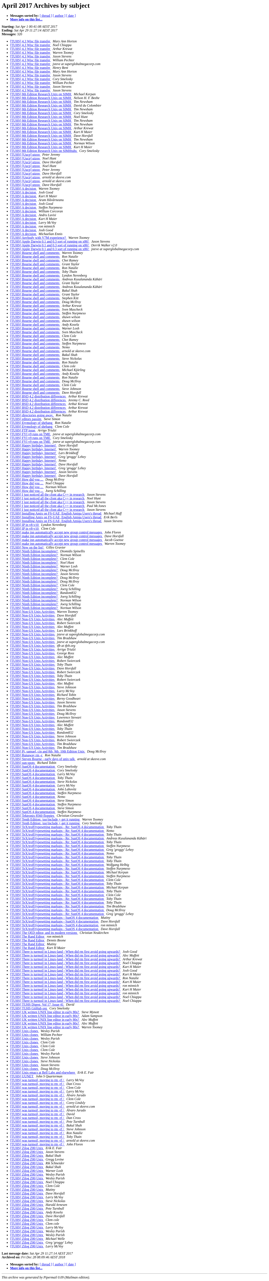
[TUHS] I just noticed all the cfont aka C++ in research (47, 494)
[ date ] (71, 15)
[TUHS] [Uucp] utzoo (25, 154)
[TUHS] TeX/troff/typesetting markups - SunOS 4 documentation (54, 917)
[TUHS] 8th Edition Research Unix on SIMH (41, 94)
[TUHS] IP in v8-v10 (25, 525)
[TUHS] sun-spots (23, 763)
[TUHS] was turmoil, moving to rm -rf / (37, 1080)
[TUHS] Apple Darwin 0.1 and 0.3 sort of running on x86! (50, 241)
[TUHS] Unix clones (24, 1031)
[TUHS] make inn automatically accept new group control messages (56, 532)
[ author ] (59, 15)
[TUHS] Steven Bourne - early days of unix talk (42, 759)
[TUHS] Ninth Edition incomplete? (34, 551)
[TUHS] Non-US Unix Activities (32, 611)
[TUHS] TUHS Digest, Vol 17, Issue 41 (37, 1004)
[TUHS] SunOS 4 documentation (33, 766)
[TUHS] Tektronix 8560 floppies (32, 815)
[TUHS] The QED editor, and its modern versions (44, 933)
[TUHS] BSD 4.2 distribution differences (38, 396)
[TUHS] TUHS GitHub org (29, 1008)
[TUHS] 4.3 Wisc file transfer (30, 41)
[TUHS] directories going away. (32, 415)
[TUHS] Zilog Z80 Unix (27, 1148)
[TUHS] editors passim (26, 419)
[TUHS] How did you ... (27, 479)
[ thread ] (46, 15)
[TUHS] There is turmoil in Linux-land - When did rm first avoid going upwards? (65, 951)
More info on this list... (26, 19)
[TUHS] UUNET (22, 1076)
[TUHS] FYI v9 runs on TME (30, 434)
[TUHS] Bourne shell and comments (35, 253)
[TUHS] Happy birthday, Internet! (33, 445)
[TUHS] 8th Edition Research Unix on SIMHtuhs (44, 151)
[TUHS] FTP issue (23, 430)
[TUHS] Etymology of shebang (31, 423)
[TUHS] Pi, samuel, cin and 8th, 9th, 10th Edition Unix (47, 751)
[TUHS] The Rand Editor (27, 936)
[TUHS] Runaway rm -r (26, 755)
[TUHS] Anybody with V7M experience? (38, 237)
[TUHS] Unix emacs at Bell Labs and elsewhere (43, 1072)
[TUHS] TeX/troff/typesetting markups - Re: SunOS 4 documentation (57, 827)
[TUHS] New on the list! (27, 547)
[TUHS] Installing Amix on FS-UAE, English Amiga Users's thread (56, 513)
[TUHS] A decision (23, 188)
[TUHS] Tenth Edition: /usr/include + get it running (45, 819)
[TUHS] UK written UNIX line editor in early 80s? (45, 1012)
